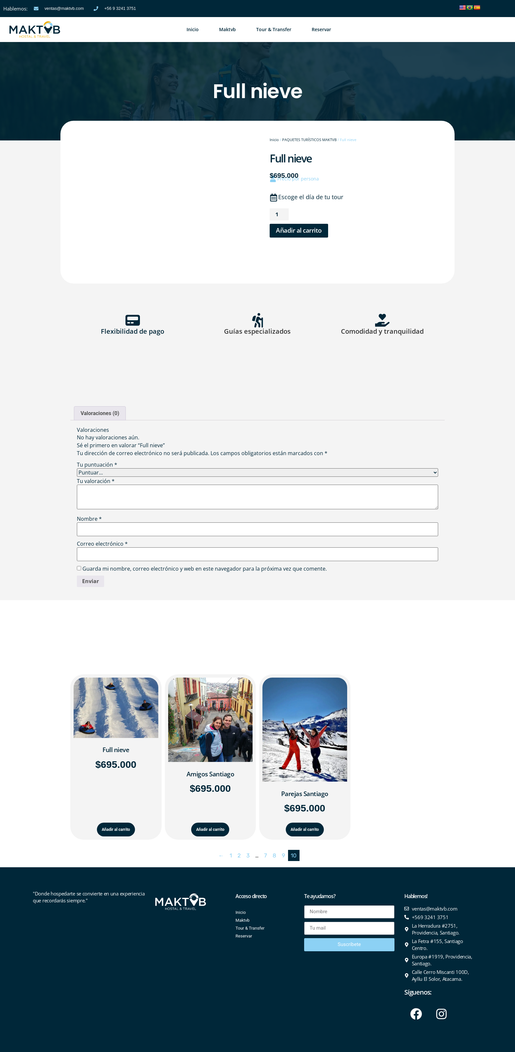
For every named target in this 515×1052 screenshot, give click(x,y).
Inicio (193, 29)
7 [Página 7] (265, 855)
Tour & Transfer (273, 29)
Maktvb (227, 29)
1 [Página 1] (231, 855)
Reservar (321, 29)
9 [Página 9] (283, 855)
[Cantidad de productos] (279, 214)
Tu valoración (96, 481)
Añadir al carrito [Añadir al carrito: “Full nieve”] (116, 829)
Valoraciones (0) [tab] (99, 413)
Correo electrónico (102, 543)
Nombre (89, 518)
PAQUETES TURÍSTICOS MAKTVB (309, 139)
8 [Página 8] (274, 855)
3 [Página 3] (248, 855)
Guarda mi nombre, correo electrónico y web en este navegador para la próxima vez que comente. (204, 568)
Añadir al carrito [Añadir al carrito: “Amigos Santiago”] (210, 829)
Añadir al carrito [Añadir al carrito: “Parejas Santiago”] (305, 829)
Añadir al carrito (299, 230)
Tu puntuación (97, 464)
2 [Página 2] (239, 855)
